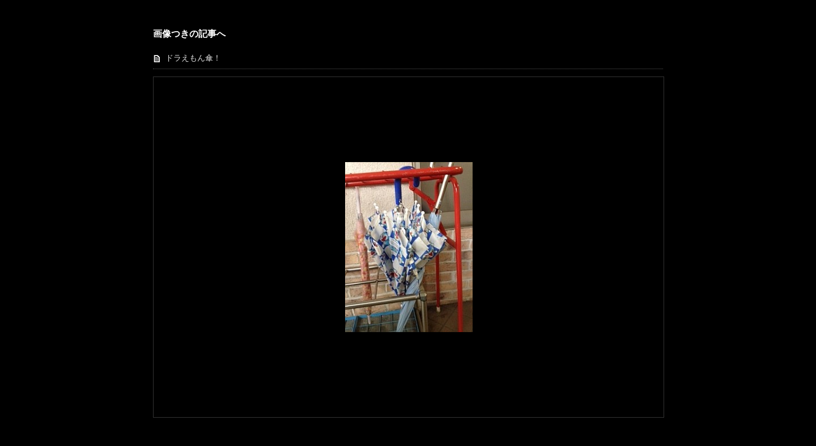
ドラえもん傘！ (193, 58)
